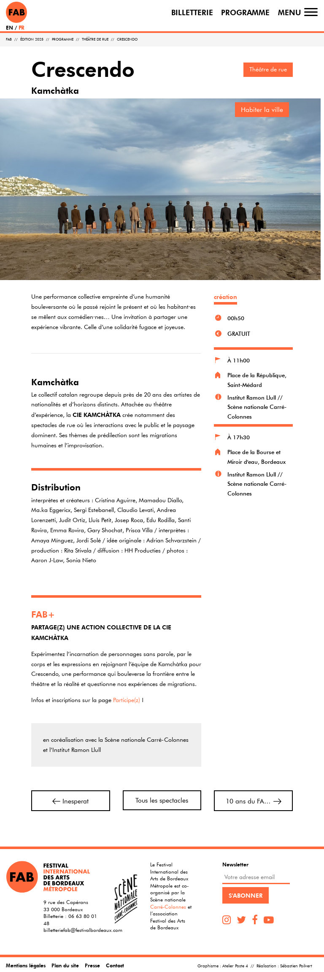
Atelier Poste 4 (235, 966)
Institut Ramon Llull (251, 397)
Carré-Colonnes (168, 906)
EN (9, 27)
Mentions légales (26, 965)
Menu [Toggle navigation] (289, 12)
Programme (245, 12)
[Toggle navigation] (311, 12)
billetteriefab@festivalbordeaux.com (82, 929)
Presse (92, 965)
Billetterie (192, 12)
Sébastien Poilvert (296, 966)
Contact (115, 965)
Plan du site (65, 965)
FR (21, 27)
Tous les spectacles (161, 800)
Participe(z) (126, 700)
